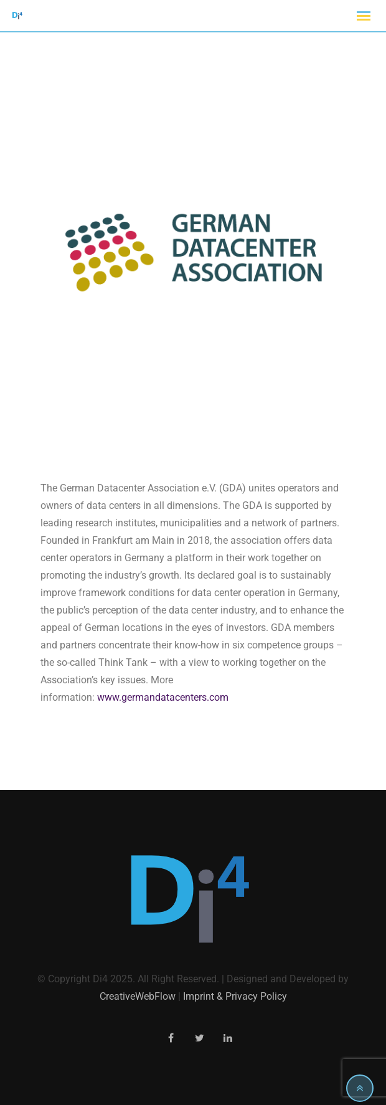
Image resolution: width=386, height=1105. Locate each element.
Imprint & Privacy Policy (235, 996)
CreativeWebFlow (138, 996)
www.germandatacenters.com (162, 697)
